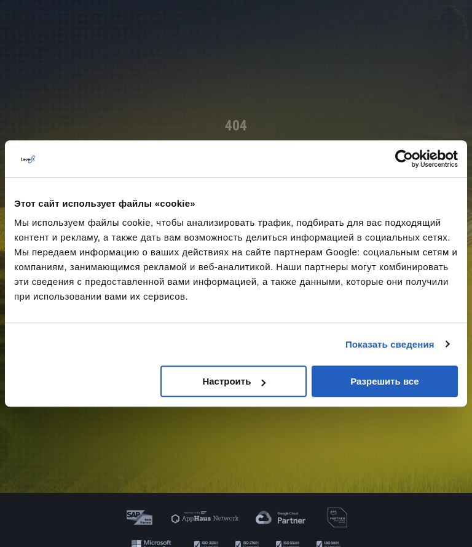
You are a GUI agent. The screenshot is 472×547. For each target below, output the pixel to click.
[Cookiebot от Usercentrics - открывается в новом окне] (404, 159)
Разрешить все (384, 381)
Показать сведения (390, 344)
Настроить (234, 381)
